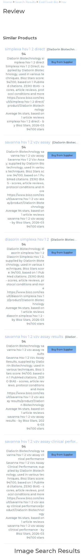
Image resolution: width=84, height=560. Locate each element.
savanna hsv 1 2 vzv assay (27, 142)
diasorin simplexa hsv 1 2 (27, 239)
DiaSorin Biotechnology (65, 49)
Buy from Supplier (62, 62)
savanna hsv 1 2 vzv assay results (34, 337)
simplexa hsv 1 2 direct (25, 49)
